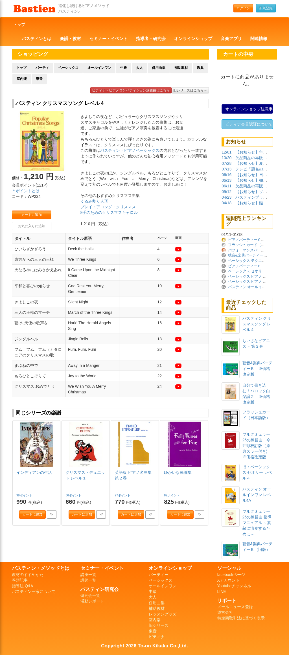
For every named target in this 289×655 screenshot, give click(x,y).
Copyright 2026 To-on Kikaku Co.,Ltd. (144, 646)
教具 (200, 68)
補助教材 (181, 68)
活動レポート (92, 601)
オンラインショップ (193, 38)
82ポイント (172, 495)
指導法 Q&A (22, 586)
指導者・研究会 (151, 38)
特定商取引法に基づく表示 (241, 618)
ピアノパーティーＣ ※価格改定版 (257, 240)
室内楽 (22, 79)
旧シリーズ (158, 625)
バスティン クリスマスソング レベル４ (256, 324)
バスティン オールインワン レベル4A (256, 495)
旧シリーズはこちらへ (190, 90)
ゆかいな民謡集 (178, 472)
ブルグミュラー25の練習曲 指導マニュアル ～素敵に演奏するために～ (257, 522)
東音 (39, 79)
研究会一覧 (90, 595)
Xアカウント (228, 580)
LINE (221, 591)
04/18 (226, 203)
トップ (19, 24)
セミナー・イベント (108, 38)
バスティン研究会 (99, 589)
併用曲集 (158, 68)
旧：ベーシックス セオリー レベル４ (257, 472)
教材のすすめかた (27, 574)
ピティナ (157, 636)
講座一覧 (88, 574)
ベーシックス (68, 68)
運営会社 (225, 612)
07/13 (226, 169)
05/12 (226, 191)
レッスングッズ (162, 614)
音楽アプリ (231, 38)
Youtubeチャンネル (234, 586)
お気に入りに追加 (31, 226)
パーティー (158, 574)
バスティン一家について (33, 591)
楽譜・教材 (70, 38)
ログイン (243, 8)
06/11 (226, 186)
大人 (139, 68)
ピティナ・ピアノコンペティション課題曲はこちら (131, 90)
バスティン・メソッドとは (40, 568)
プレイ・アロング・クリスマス (108, 207)
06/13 (226, 180)
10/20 (226, 157)
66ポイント (73, 495)
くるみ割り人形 (94, 201)
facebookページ (231, 574)
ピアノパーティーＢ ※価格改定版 (256, 266)
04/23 (226, 197)
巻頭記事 (20, 580)
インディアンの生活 (34, 472)
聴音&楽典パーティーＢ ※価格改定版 (257, 368)
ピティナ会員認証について (249, 124)
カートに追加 (31, 215)
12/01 (226, 152)
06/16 (226, 174)
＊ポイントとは (26, 191)
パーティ (42, 68)
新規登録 (266, 8)
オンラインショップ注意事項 (249, 109)
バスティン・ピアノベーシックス (129, 150)
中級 (123, 68)
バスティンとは (36, 38)
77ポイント (123, 495)
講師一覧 (88, 580)
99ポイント (24, 495)
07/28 (226, 163)
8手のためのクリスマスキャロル (109, 212)
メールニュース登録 (235, 606)
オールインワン (99, 68)
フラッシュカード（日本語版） (253, 245)
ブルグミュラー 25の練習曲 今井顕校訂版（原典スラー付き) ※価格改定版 (257, 445)
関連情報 (258, 38)
